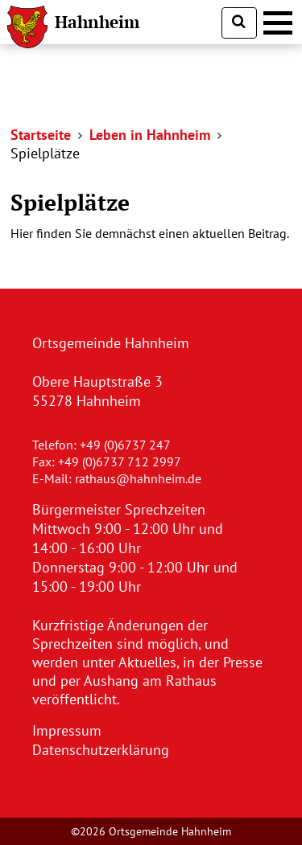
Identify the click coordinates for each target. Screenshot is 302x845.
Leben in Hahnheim (149, 134)
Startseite (40, 134)
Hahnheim (97, 21)
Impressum (66, 730)
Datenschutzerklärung (100, 749)
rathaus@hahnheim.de (138, 478)
